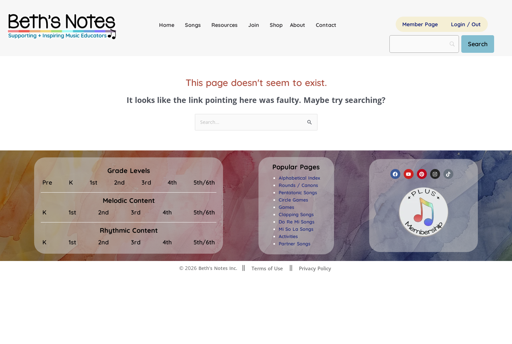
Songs (194, 25)
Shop (276, 25)
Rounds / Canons (298, 186)
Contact (326, 25)
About (299, 25)
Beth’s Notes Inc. (217, 268)
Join (255, 25)
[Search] (480, 44)
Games (286, 208)
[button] (296, 167)
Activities (288, 237)
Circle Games (293, 200)
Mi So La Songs (296, 229)
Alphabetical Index (299, 178)
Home (168, 25)
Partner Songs (295, 244)
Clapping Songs (296, 215)
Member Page (420, 24)
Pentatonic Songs (298, 193)
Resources (226, 25)
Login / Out (466, 24)
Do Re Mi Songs (296, 222)
